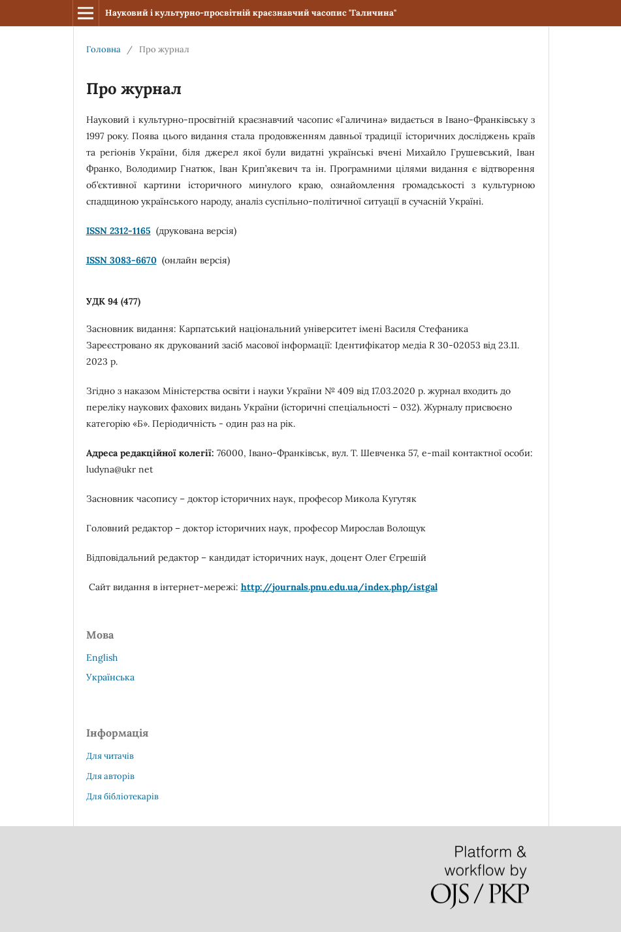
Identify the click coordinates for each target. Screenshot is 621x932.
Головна (103, 49)
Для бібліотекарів (122, 796)
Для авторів (110, 776)
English (102, 657)
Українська (110, 677)
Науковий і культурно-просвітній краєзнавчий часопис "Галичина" (250, 12)
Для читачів (110, 755)
